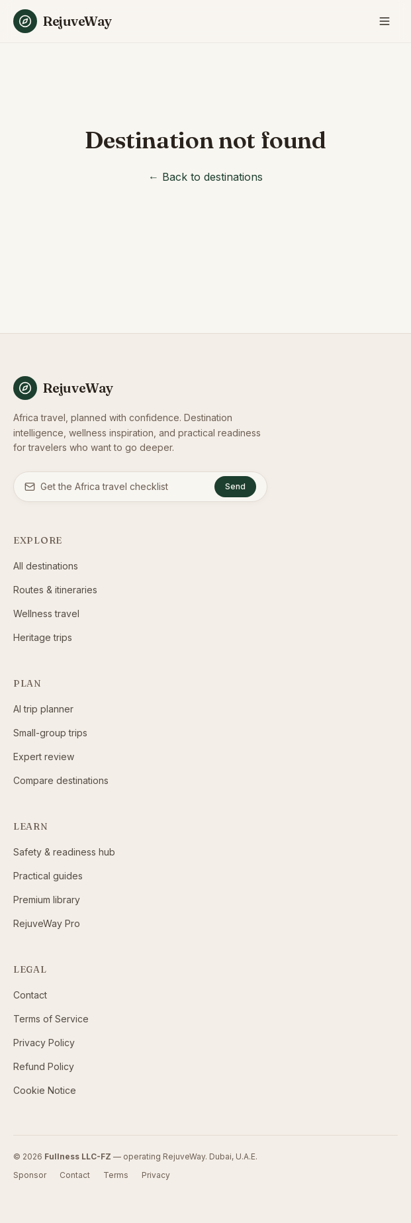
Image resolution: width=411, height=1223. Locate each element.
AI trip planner (43, 708)
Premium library (46, 899)
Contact (30, 995)
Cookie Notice (44, 1090)
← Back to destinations (205, 176)
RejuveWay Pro (46, 923)
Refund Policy (43, 1066)
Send (235, 486)
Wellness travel (46, 613)
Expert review (43, 756)
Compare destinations (61, 780)
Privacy (156, 1175)
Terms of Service (51, 1018)
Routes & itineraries (55, 589)
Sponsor (29, 1175)
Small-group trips (50, 732)
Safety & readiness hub (64, 851)
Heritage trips (42, 637)
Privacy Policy (44, 1042)
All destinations (45, 565)
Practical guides (48, 875)
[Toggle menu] (384, 21)
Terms (115, 1175)
